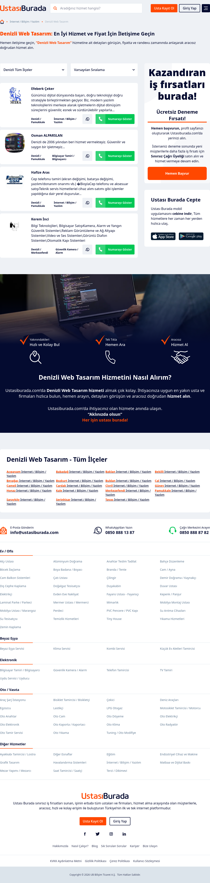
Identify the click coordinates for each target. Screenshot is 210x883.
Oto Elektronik (9, 724)
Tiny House (114, 619)
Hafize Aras (40, 172)
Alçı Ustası (7, 561)
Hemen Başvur (177, 173)
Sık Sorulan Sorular (114, 846)
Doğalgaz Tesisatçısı (66, 586)
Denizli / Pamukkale (38, 120)
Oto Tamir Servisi (11, 733)
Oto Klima (113, 724)
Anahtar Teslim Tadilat (121, 561)
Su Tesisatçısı (8, 619)
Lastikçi (58, 708)
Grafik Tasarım (9, 762)
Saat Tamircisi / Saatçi (67, 771)
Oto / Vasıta (9, 689)
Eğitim (111, 754)
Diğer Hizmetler (13, 744)
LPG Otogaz (114, 708)
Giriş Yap (189, 8)
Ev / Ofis (6, 551)
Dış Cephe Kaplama (13, 586)
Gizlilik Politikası (95, 861)
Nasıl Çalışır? (80, 846)
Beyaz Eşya (9, 638)
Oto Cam (59, 716)
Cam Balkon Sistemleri (15, 578)
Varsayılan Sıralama (104, 70)
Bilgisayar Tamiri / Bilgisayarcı (63, 157)
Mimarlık (113, 602)
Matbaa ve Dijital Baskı (175, 762)
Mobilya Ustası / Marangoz (18, 611)
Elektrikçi (6, 594)
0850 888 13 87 (119, 532)
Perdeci (58, 611)
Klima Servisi (61, 649)
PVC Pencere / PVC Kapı (122, 611)
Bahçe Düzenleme (172, 561)
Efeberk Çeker (42, 88)
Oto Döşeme (115, 716)
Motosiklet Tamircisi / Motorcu (180, 708)
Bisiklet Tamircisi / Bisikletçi (71, 700)
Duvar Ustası (168, 586)
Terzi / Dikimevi (117, 771)
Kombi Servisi (116, 649)
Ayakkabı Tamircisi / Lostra (17, 754)
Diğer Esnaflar (62, 754)
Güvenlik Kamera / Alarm (67, 251)
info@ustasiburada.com (34, 532)
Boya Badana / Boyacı (67, 569)
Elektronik (8, 660)
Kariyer (134, 846)
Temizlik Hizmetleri (66, 619)
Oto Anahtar (8, 716)
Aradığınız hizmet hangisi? (80, 8)
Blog (95, 846)
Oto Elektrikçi (169, 716)
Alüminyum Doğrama (67, 561)
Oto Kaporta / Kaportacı (69, 724)
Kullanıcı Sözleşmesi (146, 861)
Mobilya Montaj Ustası (175, 602)
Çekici (110, 700)
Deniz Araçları (169, 700)
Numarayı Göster (120, 119)
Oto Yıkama (61, 733)
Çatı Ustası (60, 578)
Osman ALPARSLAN (47, 135)
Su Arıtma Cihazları (172, 611)
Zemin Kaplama (10, 627)
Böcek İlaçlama (10, 569)
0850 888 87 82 (194, 532)
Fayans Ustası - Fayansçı (123, 594)
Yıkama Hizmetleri (172, 619)
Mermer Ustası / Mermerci (71, 602)
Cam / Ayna (167, 569)
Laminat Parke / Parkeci (16, 602)
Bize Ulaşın (150, 846)
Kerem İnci (40, 219)
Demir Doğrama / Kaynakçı (178, 578)
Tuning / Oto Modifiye (121, 733)
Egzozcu (5, 708)
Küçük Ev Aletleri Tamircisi (177, 649)
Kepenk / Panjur (170, 594)
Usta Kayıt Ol (164, 8)
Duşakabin (114, 586)
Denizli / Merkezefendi (39, 251)
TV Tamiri (166, 670)
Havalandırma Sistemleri (69, 762)
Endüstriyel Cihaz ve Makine (178, 754)
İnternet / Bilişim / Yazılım (24, 21)
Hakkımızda (60, 846)
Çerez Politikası (120, 861)
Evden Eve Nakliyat (66, 594)
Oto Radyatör (169, 724)
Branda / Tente (116, 569)
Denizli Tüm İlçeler (33, 70)
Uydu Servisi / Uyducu (14, 678)
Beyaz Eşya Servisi (12, 649)
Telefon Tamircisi (118, 670)
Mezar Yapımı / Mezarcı (15, 771)
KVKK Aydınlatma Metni (66, 861)
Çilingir (111, 578)
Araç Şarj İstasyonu (13, 700)
